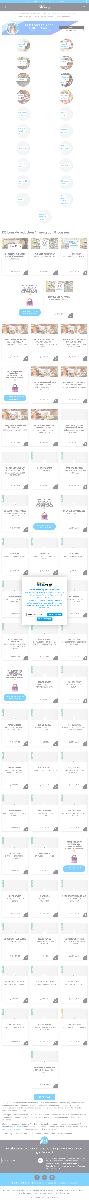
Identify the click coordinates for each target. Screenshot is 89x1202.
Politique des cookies (51, 623)
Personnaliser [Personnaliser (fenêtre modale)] (35, 614)
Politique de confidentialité (38, 623)
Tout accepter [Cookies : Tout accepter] (44, 619)
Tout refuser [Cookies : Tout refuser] (55, 614)
